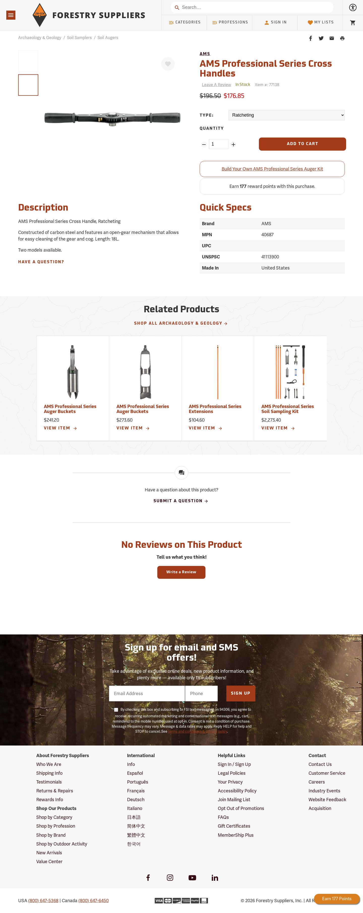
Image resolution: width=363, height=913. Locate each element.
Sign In (275, 23)
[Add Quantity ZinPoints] (233, 145)
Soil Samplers (79, 37)
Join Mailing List (234, 799)
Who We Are (48, 764)
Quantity (212, 129)
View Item (61, 428)
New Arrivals (49, 853)
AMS (205, 54)
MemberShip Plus (236, 835)
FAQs (223, 817)
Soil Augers (108, 37)
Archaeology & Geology (39, 37)
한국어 (134, 844)
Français (136, 791)
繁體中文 (136, 835)
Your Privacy (230, 782)
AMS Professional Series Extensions (215, 409)
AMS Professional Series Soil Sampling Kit (287, 409)
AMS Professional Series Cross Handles (266, 69)
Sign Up (241, 694)
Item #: (267, 84)
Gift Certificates (234, 826)
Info (131, 764)
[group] (28, 61)
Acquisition (320, 808)
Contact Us (320, 764)
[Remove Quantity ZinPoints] (204, 145)
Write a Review (181, 572)
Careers (317, 782)
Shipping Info (49, 773)
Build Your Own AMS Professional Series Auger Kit (272, 169)
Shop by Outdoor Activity (61, 844)
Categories (184, 23)
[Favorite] (168, 64)
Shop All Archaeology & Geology (181, 323)
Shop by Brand (51, 835)
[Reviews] (215, 85)
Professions (230, 23)
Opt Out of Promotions (241, 808)
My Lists (320, 23)
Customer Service (327, 773)
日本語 (134, 817)
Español (135, 773)
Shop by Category (54, 817)
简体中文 (136, 826)
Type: (207, 116)
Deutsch (135, 799)
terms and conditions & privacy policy (197, 731)
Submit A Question (181, 501)
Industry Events (324, 791)
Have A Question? (41, 262)
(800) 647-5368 (43, 900)
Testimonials (49, 782)
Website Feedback (327, 799)
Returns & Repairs (54, 791)
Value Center (49, 861)
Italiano (134, 808)
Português (137, 782)
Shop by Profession (55, 826)
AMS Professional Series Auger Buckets (70, 409)
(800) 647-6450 (93, 900)
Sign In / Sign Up (234, 764)
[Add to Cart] (302, 144)
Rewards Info (49, 799)
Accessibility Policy (237, 791)
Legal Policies (232, 773)
